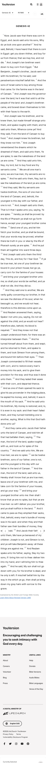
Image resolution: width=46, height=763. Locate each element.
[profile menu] (39, 4)
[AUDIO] (35, 14)
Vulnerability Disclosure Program (15, 737)
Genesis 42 (8, 12)
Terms (18, 734)
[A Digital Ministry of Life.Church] (23, 710)
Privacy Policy (8, 734)
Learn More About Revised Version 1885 (15, 598)
